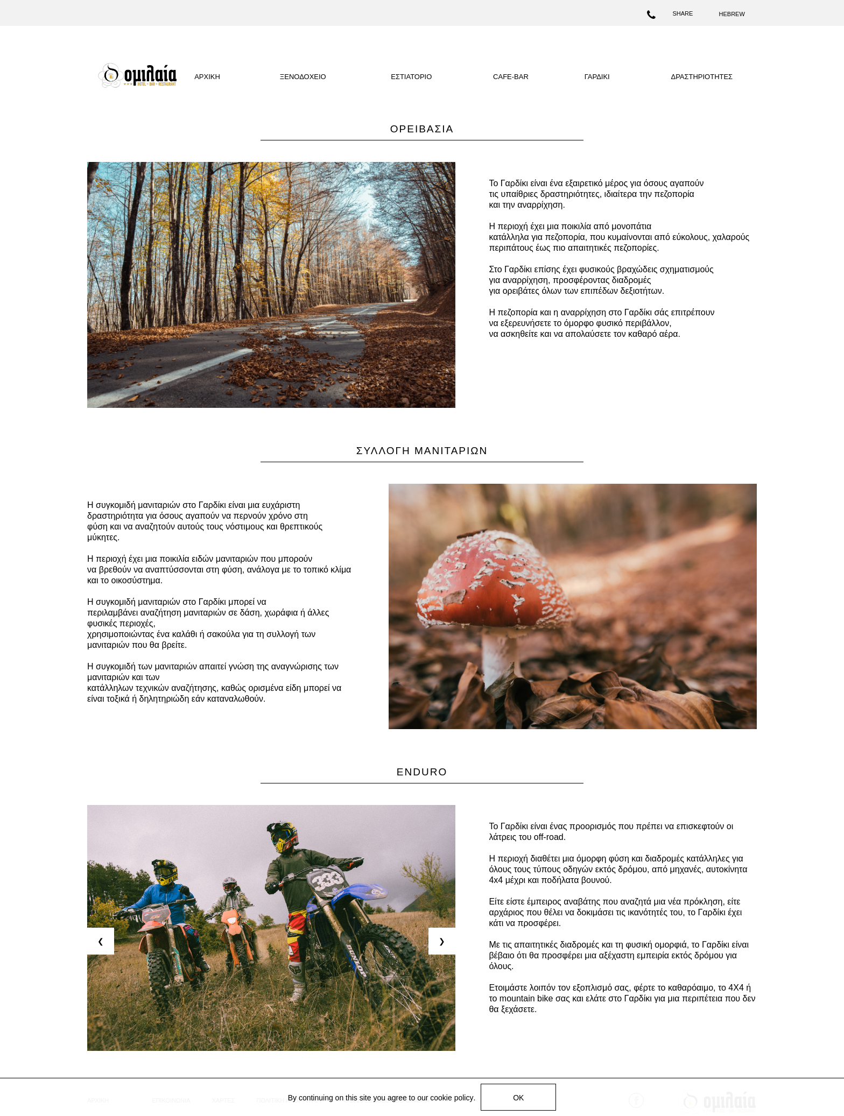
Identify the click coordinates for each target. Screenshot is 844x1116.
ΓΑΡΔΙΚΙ (597, 77)
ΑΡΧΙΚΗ (207, 77)
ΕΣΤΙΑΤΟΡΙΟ (411, 77)
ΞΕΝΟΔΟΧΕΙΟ (303, 77)
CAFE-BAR (511, 77)
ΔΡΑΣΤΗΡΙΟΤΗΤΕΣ (702, 77)
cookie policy (451, 1097)
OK (518, 1097)
